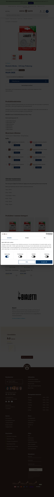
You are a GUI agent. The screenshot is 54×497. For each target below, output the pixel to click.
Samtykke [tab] (9, 237)
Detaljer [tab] (27, 237)
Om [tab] (44, 237)
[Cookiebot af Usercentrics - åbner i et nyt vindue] (47, 234)
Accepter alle (44, 261)
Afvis (27, 261)
